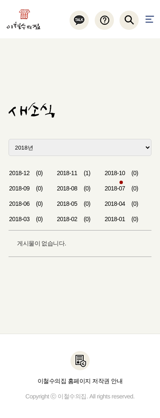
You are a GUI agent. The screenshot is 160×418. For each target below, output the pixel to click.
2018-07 (121, 188)
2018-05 (73, 203)
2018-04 (121, 203)
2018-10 (121, 173)
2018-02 (73, 219)
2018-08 (73, 188)
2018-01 (121, 219)
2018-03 (26, 219)
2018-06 (26, 203)
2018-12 (26, 173)
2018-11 (73, 173)
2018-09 (26, 188)
